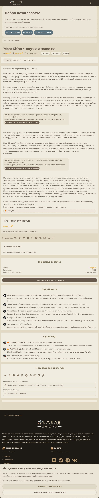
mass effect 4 (56, 53)
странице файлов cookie (56, 119)
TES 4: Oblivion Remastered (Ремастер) (23, 355)
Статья (7, 60)
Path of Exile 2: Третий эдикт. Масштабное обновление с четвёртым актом (39, 311)
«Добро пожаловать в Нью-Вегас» (22, 317)
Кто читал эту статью (17, 220)
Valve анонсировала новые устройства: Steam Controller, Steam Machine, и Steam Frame (45, 295)
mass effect (45, 53)
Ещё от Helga (49, 336)
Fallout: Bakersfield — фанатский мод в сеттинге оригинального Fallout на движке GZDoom (46, 304)
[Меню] (4, 3)
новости (66, 53)
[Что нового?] (90, 3)
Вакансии (7, 463)
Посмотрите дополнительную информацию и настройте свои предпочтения (36, 480)
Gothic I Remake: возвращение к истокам (34, 342)
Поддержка (8, 460)
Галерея (16, 60)
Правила (7, 456)
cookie (28, 473)
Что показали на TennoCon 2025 (21, 324)
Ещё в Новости (49, 289)
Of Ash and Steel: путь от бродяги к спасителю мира (39, 349)
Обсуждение (29, 60)
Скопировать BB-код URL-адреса (15, 382)
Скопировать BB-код (11, 390)
